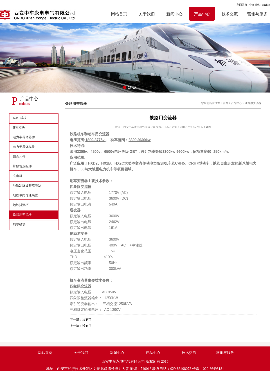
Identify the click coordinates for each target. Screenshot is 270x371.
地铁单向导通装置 (25, 195)
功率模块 (19, 224)
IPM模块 (19, 127)
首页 (225, 103)
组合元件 (19, 156)
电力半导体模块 (24, 147)
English (266, 4)
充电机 (17, 176)
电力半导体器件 (24, 137)
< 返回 (207, 127)
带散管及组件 (22, 166)
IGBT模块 (20, 118)
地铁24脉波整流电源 (27, 185)
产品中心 (236, 103)
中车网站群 (240, 4)
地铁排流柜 (21, 205)
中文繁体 (254, 4)
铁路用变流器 (22, 214)
